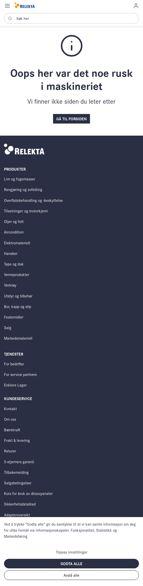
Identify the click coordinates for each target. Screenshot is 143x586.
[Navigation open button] (7, 5)
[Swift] (25, 5)
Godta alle (71, 563)
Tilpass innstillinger (71, 552)
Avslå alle (71, 575)
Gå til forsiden (71, 119)
